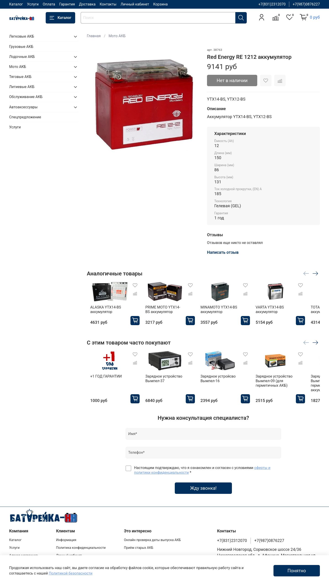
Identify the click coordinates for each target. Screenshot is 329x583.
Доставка (87, 4)
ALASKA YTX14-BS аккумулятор (102, 311)
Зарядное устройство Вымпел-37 (164, 383)
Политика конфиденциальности (81, 548)
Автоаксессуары (23, 107)
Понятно (296, 570)
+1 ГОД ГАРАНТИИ (102, 381)
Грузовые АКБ (21, 46)
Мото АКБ (117, 36)
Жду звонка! (203, 492)
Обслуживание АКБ (25, 97)
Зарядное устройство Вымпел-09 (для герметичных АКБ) (284, 385)
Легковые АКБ (21, 36)
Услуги (33, 4)
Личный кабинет (135, 4)
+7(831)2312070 (272, 4)
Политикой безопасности (70, 573)
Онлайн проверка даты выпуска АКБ (152, 540)
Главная (94, 36)
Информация (66, 540)
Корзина (160, 4)
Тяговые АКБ (20, 77)
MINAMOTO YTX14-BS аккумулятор (224, 311)
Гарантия (67, 4)
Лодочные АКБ (22, 56)
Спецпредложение (25, 117)
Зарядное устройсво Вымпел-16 (223, 383)
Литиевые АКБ (21, 87)
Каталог (16, 4)
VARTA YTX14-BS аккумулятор (280, 311)
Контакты (108, 4)
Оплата (49, 4)
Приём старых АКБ (138, 548)
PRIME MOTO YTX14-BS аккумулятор (166, 311)
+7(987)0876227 (306, 4)
